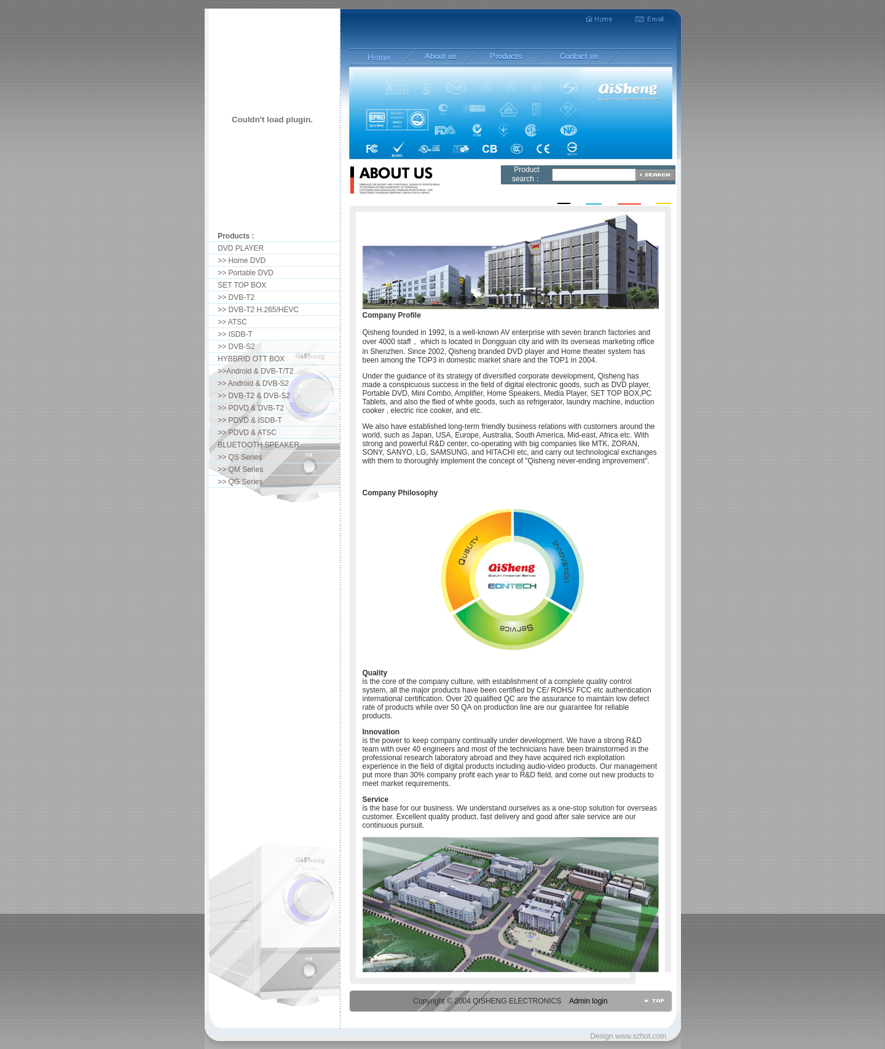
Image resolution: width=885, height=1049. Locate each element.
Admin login (588, 1001)
